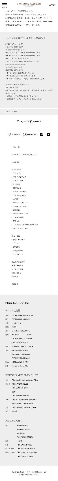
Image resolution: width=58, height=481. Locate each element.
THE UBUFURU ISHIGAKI (21, 358)
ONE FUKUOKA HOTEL (20, 342)
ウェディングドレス (20, 203)
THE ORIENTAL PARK (25, 456)
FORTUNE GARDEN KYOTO (22, 403)
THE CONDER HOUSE (20, 388)
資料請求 (16, 247)
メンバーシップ (17, 265)
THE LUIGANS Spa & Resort (22, 339)
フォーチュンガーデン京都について (25, 154)
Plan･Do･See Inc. (32, 475)
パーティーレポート (20, 192)
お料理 (15, 199)
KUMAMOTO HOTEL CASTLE (22, 346)
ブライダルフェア (19, 177)
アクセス (16, 221)
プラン (15, 243)
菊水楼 (14, 411)
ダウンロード (18, 254)
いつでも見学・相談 (20, 228)
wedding (14, 134)
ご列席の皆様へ (19, 217)
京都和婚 (16, 210)
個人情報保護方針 (18, 472)
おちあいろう (16, 323)
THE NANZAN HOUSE (20, 384)
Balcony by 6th (22, 425)
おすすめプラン (19, 239)
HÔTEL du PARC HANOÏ (20, 362)
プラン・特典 (18, 180)
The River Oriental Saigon (26, 449)
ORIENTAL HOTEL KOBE (21, 331)
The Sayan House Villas (20, 366)
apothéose (21, 433)
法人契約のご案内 (18, 262)
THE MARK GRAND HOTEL (21, 319)
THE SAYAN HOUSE (24, 445)
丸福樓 (14, 327)
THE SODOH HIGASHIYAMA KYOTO (25, 399)
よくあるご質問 (17, 269)
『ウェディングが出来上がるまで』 (26, 225)
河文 (13, 392)
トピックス (16, 147)
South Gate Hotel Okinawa (21, 354)
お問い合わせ (18, 250)
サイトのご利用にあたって (37, 472)
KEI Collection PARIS (24, 429)
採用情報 (15, 284)
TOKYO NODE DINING (25, 437)
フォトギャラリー (19, 195)
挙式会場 (16, 184)
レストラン (16, 162)
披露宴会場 (17, 188)
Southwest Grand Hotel (20, 350)
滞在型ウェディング (20, 213)
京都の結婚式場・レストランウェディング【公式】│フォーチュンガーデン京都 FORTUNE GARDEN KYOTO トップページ (29, 21)
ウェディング (16, 170)
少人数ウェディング (20, 206)
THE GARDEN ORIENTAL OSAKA (24, 407)
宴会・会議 (16, 236)
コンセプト (17, 173)
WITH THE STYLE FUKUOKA (22, 335)
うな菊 (19, 441)
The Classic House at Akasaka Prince (25, 380)
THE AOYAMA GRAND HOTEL (22, 315)
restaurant (30, 134)
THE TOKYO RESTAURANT (27, 453)
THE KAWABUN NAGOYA (21, 396)
